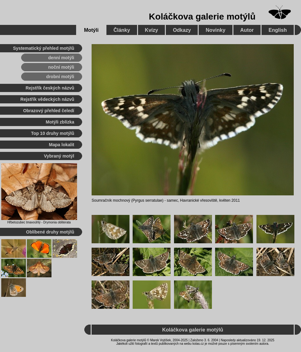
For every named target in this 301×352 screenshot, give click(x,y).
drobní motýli (60, 76)
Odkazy (182, 30)
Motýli (91, 30)
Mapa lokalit (61, 144)
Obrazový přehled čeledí (48, 110)
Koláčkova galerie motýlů (202, 16)
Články (121, 30)
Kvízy (151, 30)
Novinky (215, 30)
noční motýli (61, 67)
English (277, 30)
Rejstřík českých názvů (50, 87)
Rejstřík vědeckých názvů (47, 99)
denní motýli (61, 57)
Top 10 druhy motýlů (52, 133)
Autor (247, 30)
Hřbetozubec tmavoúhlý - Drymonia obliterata (39, 222)
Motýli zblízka (60, 121)
